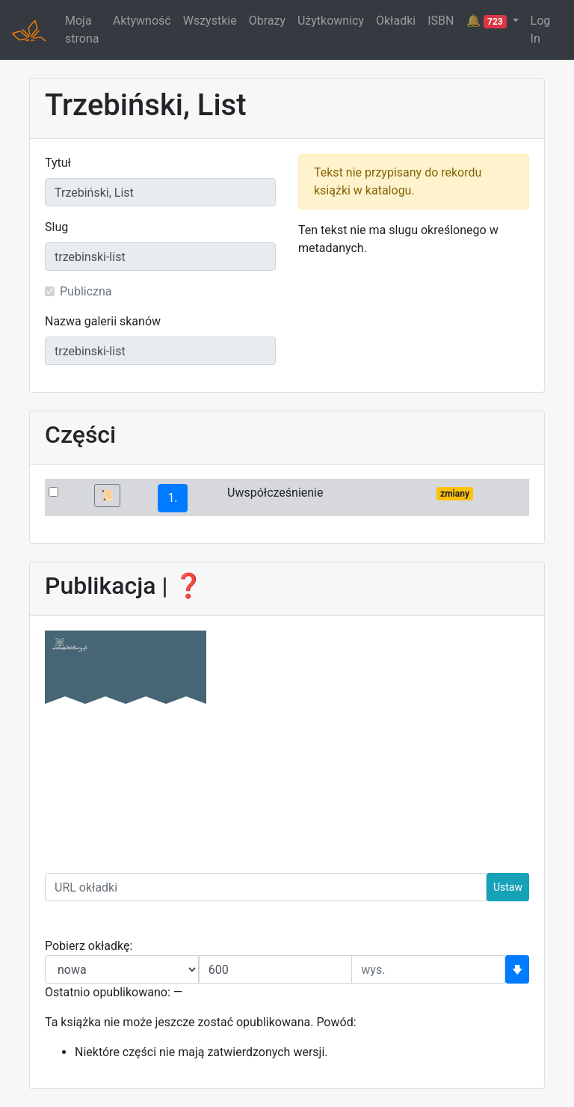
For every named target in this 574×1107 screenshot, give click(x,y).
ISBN (441, 20)
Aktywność (142, 20)
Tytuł (58, 163)
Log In (541, 29)
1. (172, 498)
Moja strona (82, 29)
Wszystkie (210, 20)
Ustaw (507, 887)
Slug (56, 227)
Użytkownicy (330, 20)
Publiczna (86, 291)
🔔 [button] (487, 20)
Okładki (396, 20)
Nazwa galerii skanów (103, 321)
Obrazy (267, 20)
